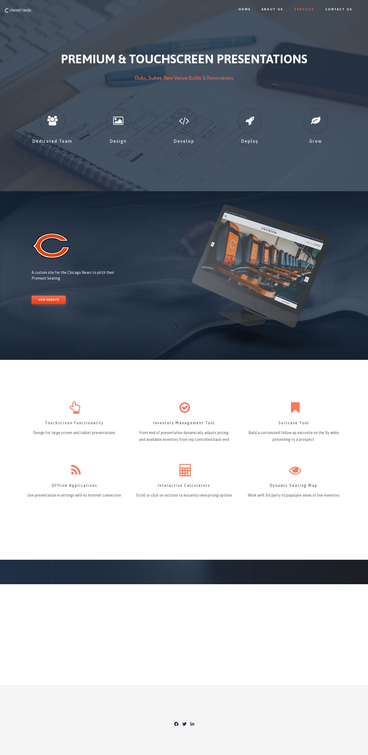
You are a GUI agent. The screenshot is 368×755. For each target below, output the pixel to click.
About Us (269, 9)
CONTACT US (184, 631)
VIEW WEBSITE (48, 299)
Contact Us (335, 9)
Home (241, 9)
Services (301, 9)
